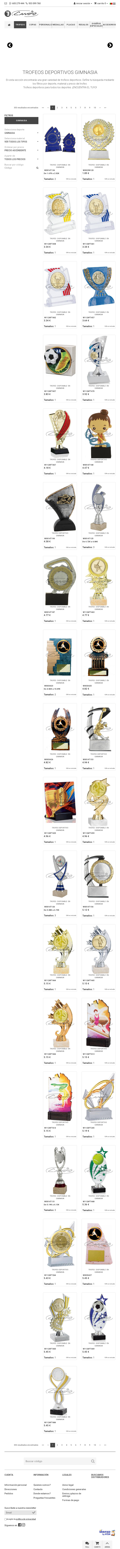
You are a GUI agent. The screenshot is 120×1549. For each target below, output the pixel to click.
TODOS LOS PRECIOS (21, 159)
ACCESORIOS (109, 24)
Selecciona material (14, 138)
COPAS (32, 24)
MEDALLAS (58, 24)
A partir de (9, 156)
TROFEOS (20, 24)
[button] (9, 45)
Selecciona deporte (14, 129)
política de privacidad (26, 1519)
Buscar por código (14, 164)
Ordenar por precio (14, 147)
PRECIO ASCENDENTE (21, 150)
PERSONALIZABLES (45, 24)
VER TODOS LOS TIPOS (21, 141)
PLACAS (71, 24)
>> (105, 108)
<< (43, 108)
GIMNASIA (21, 133)
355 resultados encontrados (26, 108)
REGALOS (83, 24)
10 (95, 108)
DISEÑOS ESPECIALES (96, 24)
